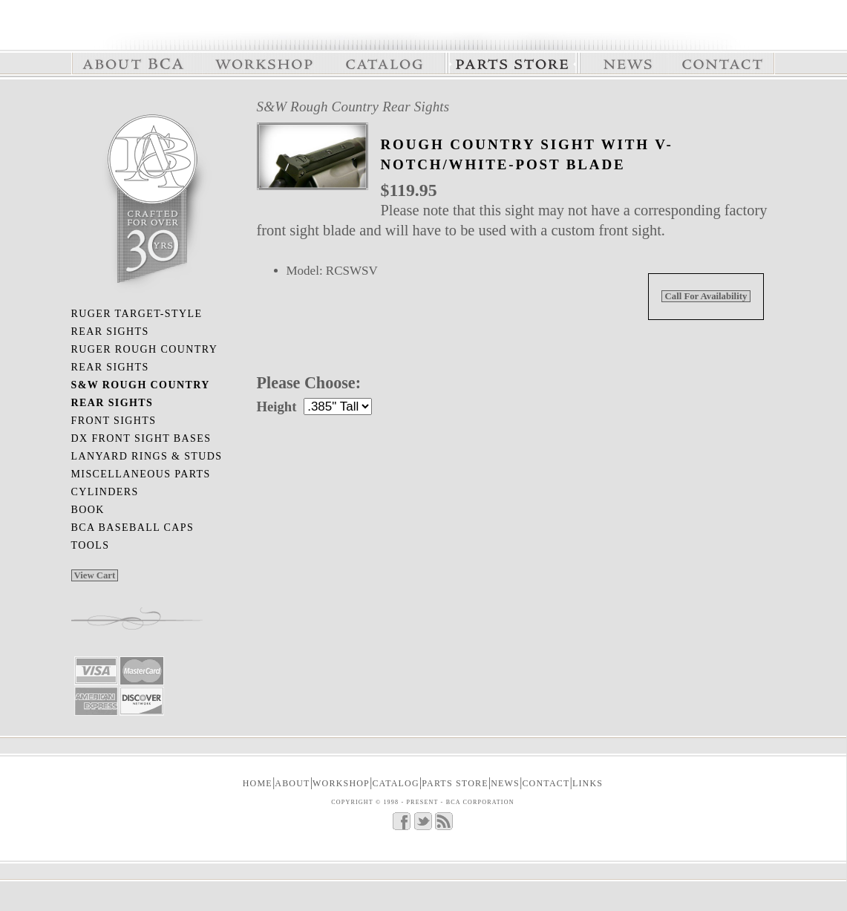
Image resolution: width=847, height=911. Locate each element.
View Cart (95, 575)
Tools (90, 545)
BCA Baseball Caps (132, 527)
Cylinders (105, 491)
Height (277, 406)
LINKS (587, 783)
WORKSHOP (341, 783)
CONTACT (545, 783)
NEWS (505, 783)
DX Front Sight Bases (141, 438)
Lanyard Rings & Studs (147, 456)
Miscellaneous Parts (141, 474)
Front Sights (114, 420)
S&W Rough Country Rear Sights (353, 106)
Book (88, 509)
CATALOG (395, 783)
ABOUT (292, 783)
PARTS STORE (455, 783)
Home (257, 783)
